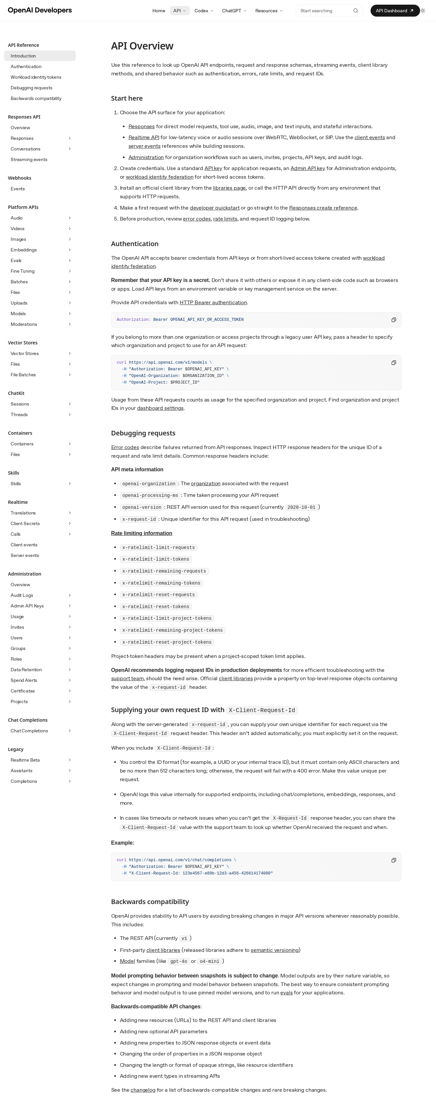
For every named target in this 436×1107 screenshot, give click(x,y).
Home (158, 10)
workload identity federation (160, 177)
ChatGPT (234, 10)
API (180, 10)
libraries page (229, 188)
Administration (146, 157)
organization (205, 483)
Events (18, 188)
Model (127, 961)
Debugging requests (31, 87)
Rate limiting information (141, 533)
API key (213, 168)
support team (127, 678)
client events (370, 137)
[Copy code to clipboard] (393, 319)
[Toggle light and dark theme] (422, 10)
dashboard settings (160, 408)
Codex (204, 10)
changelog (143, 1090)
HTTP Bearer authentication (213, 302)
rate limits (225, 219)
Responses (142, 126)
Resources (269, 10)
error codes (197, 219)
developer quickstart (215, 208)
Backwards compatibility (36, 98)
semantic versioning (275, 950)
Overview (20, 127)
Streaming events (29, 159)
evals (286, 992)
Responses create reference (323, 208)
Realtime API (144, 137)
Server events (25, 555)
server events (145, 146)
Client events (24, 544)
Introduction (23, 55)
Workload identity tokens (36, 77)
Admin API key (308, 168)
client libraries (236, 678)
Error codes (125, 447)
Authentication (26, 66)
